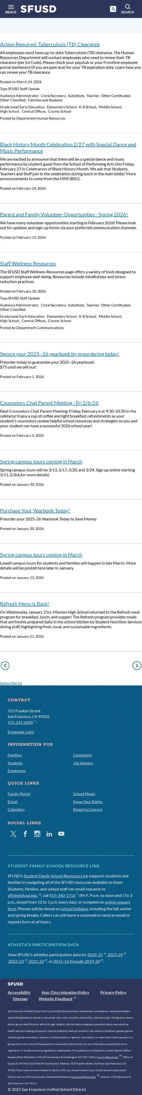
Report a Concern (87, 809)
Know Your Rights (88, 801)
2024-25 (96, 954)
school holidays (74, 908)
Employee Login (21, 732)
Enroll (13, 801)
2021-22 (38, 961)
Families (15, 755)
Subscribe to (11, 683)
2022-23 (17, 961)
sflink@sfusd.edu (24, 895)
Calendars (16, 809)
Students (15, 763)
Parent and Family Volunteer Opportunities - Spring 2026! (64, 214)
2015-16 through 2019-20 (78, 961)
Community (82, 755)
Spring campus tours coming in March (41, 461)
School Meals (84, 793)
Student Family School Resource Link (56, 875)
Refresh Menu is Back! (24, 603)
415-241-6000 (22, 722)
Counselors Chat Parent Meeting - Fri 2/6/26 (49, 403)
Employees (17, 770)
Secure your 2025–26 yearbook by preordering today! (59, 354)
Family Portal (19, 793)
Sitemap (20, 998)
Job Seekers (83, 763)
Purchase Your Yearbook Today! (35, 510)
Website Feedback (57, 998)
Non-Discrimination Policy (65, 992)
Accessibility (19, 992)
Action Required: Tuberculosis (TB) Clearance (50, 44)
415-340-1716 (64, 895)
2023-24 (117, 954)
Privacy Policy (113, 992)
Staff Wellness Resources (28, 263)
